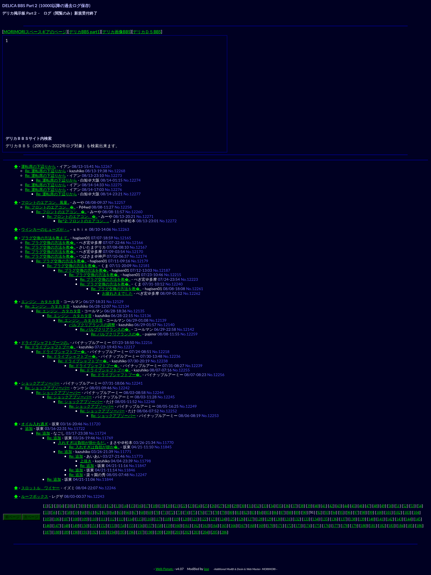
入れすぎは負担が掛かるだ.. (82, 442)
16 (140, 506)
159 (168, 526)
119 (176, 519)
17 (147, 506)
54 (420, 506)
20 (169, 506)
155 (131, 526)
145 (418, 519)
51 (398, 506)
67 (135, 512)
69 (149, 512)
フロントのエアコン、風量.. (45, 202)
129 (269, 519)
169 (261, 526)
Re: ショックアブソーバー (47, 387)
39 (309, 506)
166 (233, 526)
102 (398, 512)
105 (47, 519)
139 (362, 519)
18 (154, 506)
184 (401, 526)
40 (316, 506)
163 (205, 526)
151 (94, 526)
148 (66, 526)
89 (297, 512)
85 (268, 512)
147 (57, 526)
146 (47, 526)
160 (177, 526)
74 (186, 512)
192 (94, 532)
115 (139, 519)
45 (353, 506)
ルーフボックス (34, 496)
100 (379, 512)
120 (185, 519)
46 (361, 506)
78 (216, 512)
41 (324, 506)
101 (388, 512)
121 (194, 519)
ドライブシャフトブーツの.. (45, 342)
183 (391, 526)
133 (306, 519)
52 (405, 506)
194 (112, 532)
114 (130, 519)
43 (339, 506)
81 (238, 512)
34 (272, 506)
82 (245, 512)
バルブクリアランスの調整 (92, 324)
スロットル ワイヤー (40, 487)
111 (103, 519)
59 (76, 512)
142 (390, 519)
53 (412, 506)
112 (112, 519)
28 (228, 506)
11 (102, 506)
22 (184, 506)
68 (142, 512)
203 (196, 532)
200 (168, 532)
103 (407, 512)
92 (319, 512)
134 (315, 519)
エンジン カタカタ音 (40, 301)
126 (241, 519)
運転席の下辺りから (38, 166)
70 (157, 512)
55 (46, 512)
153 (112, 526)
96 (349, 512)
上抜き (86, 461)
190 (75, 532)
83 (253, 512)
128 (260, 519)
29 (235, 506)
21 (176, 506)
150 (84, 526)
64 (113, 512)
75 (194, 512)
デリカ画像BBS (116, 31)
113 (121, 519)
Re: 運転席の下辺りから (45, 170)
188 (57, 532)
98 (363, 512)
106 (57, 519)
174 (308, 526)
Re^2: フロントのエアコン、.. (83, 220)
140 (371, 519)
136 (334, 519)
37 (294, 506)
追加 (29, 428)
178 (345, 526)
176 (326, 526)
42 (331, 506)
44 (346, 506)
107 (66, 519)
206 (224, 532)
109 (84, 519)
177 (335, 526)
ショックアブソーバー (40, 383)
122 (204, 519)
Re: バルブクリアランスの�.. (105, 329)
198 (150, 532)
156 (140, 526)
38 (302, 506)
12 (110, 506)
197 (140, 532)
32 (257, 506)
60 (83, 512)
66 (127, 512)
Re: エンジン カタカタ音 (47, 306)
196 (131, 532)
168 (252, 526)
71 (164, 512)
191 (84, 532)
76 (201, 512)
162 (196, 526)
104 (416, 512)
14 (125, 506)
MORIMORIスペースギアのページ (35, 31)
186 (419, 526)
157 (150, 526)
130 (278, 519)
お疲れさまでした (117, 293)
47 (368, 506)
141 (380, 519)
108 (75, 519)
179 (354, 526)
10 (95, 506)
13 (117, 506)
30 (243, 506)
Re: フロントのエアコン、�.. (50, 207)
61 (91, 512)
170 (270, 526)
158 (159, 526)
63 (105, 512)
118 (167, 519)
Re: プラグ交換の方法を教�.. (50, 242)
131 (288, 519)
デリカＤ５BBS (147, 31)
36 (287, 506)
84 (260, 512)
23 (191, 506)
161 (187, 526)
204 (205, 532)
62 (98, 512)
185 (410, 526)
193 (103, 532)
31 (250, 506)
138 (352, 519)
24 (198, 506)
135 (325, 519)
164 (215, 526)
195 (122, 532)
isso (206, 569)
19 (162, 506)
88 (290, 512)
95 (341, 512)
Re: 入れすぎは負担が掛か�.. (94, 447)
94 (334, 512)
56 (54, 512)
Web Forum (164, 569)
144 (408, 519)
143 (399, 519)
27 (221, 506)
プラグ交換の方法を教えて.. (45, 237)
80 (231, 512)
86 (275, 512)
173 (298, 526)
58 (68, 512)
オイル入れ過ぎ (34, 423)
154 (122, 526)
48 (375, 506)
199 (159, 532)
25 (206, 506)
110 (93, 519)
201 (177, 532)
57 (61, 512)
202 (187, 532)
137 (343, 519)
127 (250, 519)
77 (209, 512)
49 (383, 506)
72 (172, 512)
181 (373, 526)
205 (215, 532)
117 (157, 519)
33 (265, 506)
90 (304, 512)
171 (280, 526)
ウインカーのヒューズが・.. (45, 229)
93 (326, 512)
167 (242, 526)
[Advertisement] (115, 82)
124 (222, 519)
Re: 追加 (43, 433)
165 (224, 526)
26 (213, 506)
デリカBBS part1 (84, 31)
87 (282, 512)
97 (356, 512)
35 (279, 506)
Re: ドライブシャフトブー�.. (50, 347)
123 (213, 519)
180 (363, 526)
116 (148, 519)
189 (66, 532)
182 (382, 526)
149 (75, 526)
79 (223, 512)
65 (120, 512)
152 (103, 526)
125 (232, 519)
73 (179, 512)
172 (289, 526)
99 (371, 512)
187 (47, 532)
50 (390, 506)
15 (132, 506)
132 (297, 519)
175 (317, 526)
